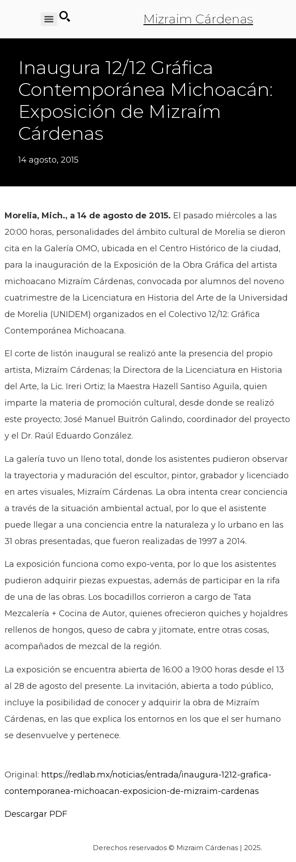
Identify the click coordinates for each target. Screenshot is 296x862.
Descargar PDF (36, 814)
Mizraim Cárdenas (198, 18)
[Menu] (49, 19)
